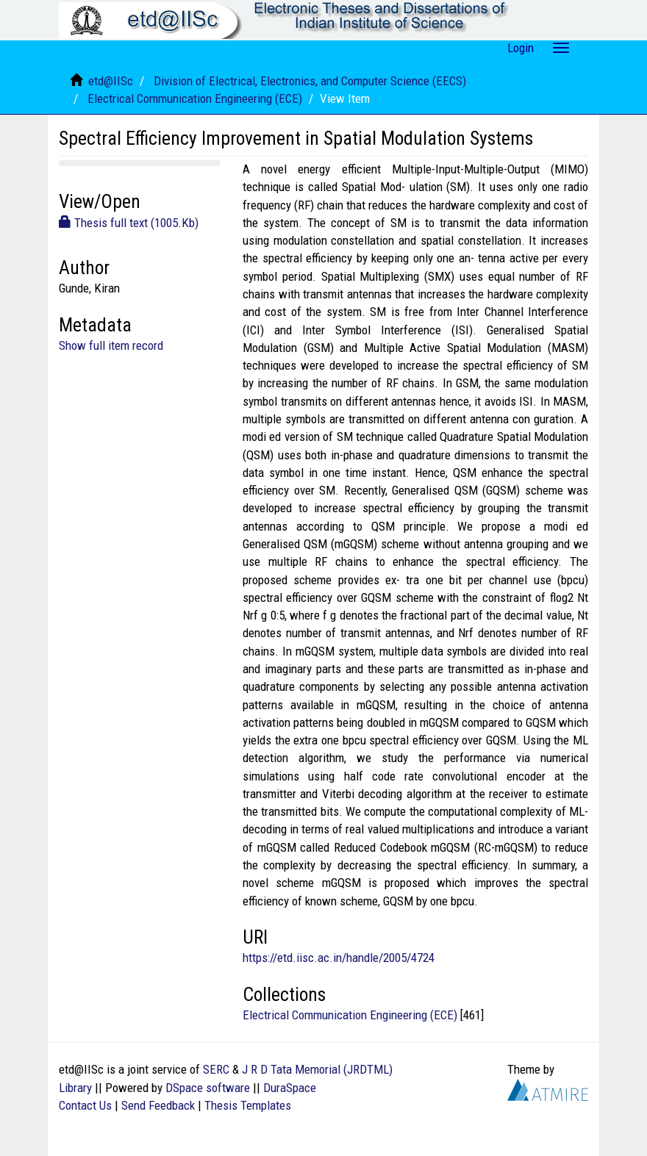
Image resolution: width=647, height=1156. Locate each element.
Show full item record (111, 345)
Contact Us (85, 1105)
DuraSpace (289, 1087)
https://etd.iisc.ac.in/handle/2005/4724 (339, 957)
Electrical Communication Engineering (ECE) (194, 98)
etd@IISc (110, 80)
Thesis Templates (247, 1105)
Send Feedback (158, 1105)
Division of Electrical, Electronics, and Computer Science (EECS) (310, 80)
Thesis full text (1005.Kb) (129, 222)
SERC (216, 1069)
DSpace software (207, 1087)
